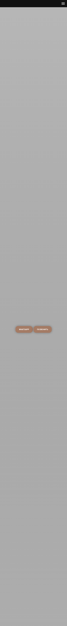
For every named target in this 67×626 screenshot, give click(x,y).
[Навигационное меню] (63, 3)
